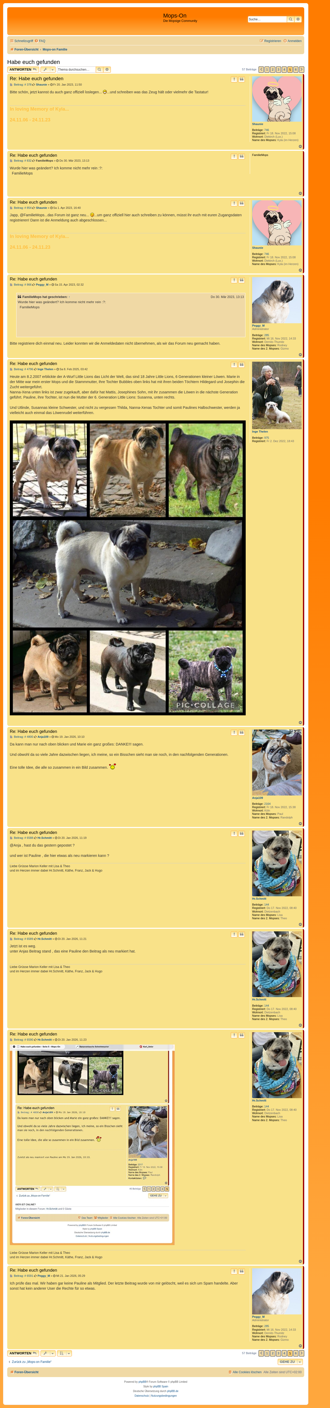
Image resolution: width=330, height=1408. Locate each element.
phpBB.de (172, 1391)
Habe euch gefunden (33, 62)
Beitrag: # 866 (20, 284)
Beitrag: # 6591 (21, 1276)
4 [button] (284, 69)
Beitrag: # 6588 (21, 838)
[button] (261, 70)
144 (266, 904)
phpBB (142, 1381)
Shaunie (257, 124)
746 (266, 129)
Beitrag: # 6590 (21, 1039)
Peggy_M (258, 325)
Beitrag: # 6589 (21, 939)
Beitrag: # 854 (20, 208)
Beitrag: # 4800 (21, 737)
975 (266, 437)
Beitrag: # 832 (20, 160)
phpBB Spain (160, 1386)
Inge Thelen (260, 431)
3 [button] (278, 69)
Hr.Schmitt (259, 898)
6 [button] (296, 69)
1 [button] (267, 69)
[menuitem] (39, 41)
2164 (267, 803)
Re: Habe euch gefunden (36, 78)
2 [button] (273, 69)
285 (266, 335)
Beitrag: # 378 (20, 84)
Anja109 (257, 797)
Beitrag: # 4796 (21, 369)
